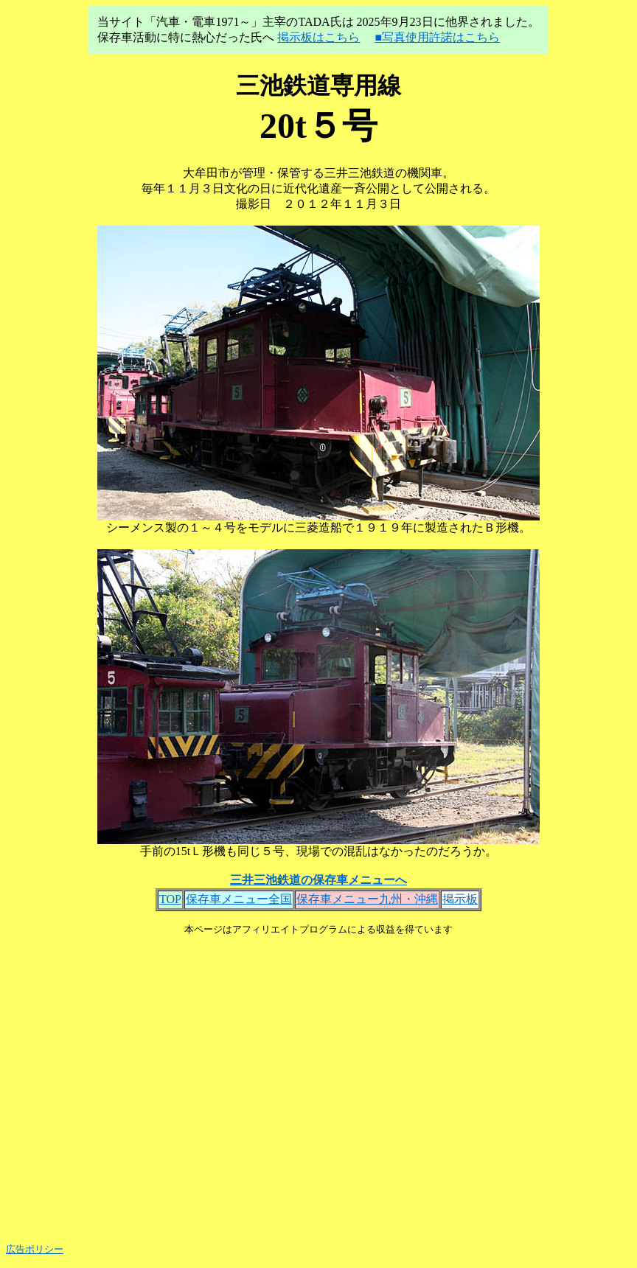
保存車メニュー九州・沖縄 (367, 899)
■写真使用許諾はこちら (437, 37)
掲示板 (460, 899)
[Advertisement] (318, 1083)
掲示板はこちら (318, 37)
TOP (170, 899)
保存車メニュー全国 (239, 899)
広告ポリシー (34, 1249)
